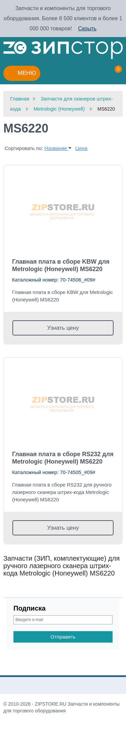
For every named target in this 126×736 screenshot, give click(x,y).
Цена (81, 148)
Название (57, 148)
